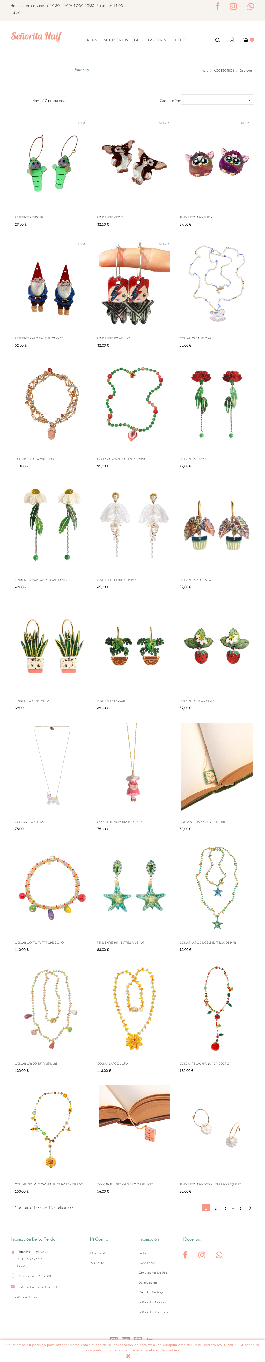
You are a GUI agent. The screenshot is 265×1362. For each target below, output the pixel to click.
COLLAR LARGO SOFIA (112, 1063)
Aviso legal (147, 1262)
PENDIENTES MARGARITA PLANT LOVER (41, 580)
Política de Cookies (152, 1302)
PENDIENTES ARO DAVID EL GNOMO (39, 338)
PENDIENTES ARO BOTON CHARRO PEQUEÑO (211, 1184)
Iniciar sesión (99, 1253)
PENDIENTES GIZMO (110, 217)
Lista (26, 100)
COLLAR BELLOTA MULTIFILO (34, 459)
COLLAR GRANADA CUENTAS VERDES (122, 459)
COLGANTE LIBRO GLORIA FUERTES (203, 821)
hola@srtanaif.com (24, 1297)
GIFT (138, 40)
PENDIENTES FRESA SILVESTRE (199, 700)
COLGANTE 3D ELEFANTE (31, 821)
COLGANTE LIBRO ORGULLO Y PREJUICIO (125, 1184)
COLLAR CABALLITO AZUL (197, 338)
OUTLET (179, 40)
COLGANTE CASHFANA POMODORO (205, 1063)
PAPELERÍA (157, 40)
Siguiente (250, 1208)
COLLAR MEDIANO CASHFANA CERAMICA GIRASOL (49, 1184)
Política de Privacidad (154, 1312)
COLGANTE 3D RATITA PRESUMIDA (120, 821)
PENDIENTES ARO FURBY (196, 217)
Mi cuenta (97, 1262)
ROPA (92, 40)
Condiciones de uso (153, 1272)
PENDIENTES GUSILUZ (29, 217)
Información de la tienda (33, 1239)
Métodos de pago (151, 1292)
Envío (142, 1253)
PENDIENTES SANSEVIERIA (32, 700)
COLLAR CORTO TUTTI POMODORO (39, 942)
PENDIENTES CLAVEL (193, 459)
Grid (17, 100)
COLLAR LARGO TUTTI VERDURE (36, 1063)
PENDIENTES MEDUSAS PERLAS (117, 580)
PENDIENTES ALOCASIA (195, 580)
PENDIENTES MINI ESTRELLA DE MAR (121, 942)
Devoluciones (148, 1282)
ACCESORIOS (116, 40)
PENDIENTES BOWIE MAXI (114, 338)
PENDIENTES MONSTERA (113, 700)
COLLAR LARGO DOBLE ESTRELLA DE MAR (208, 942)
